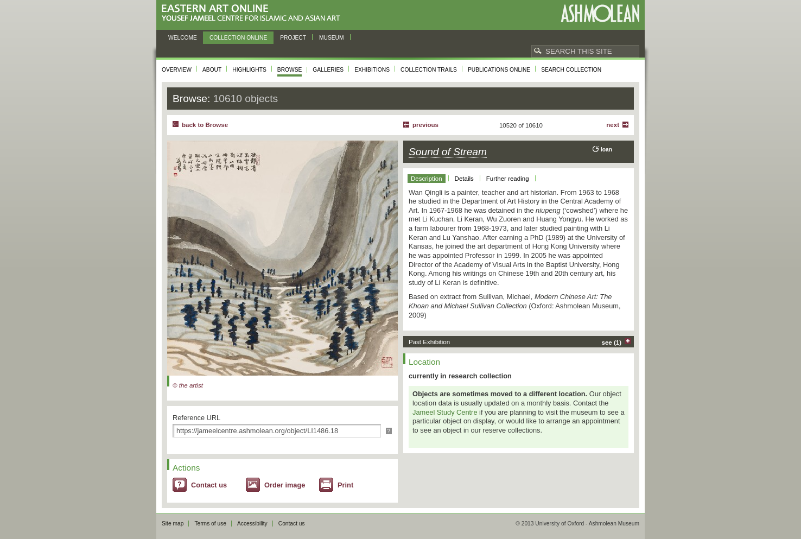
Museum (331, 38)
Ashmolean (600, 13)
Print (345, 485)
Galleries (328, 70)
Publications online (499, 70)
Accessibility (252, 524)
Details (464, 178)
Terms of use (210, 524)
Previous (425, 125)
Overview (177, 70)
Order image (284, 485)
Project (293, 38)
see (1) (612, 342)
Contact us (209, 485)
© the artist (188, 385)
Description (426, 178)
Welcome (182, 38)
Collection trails (428, 70)
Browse (289, 70)
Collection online (238, 38)
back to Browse (205, 125)
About (211, 70)
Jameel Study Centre (445, 412)
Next (612, 125)
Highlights (249, 70)
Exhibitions (372, 70)
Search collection (571, 70)
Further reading (507, 178)
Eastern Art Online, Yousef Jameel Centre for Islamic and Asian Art (254, 13)
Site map (172, 524)
